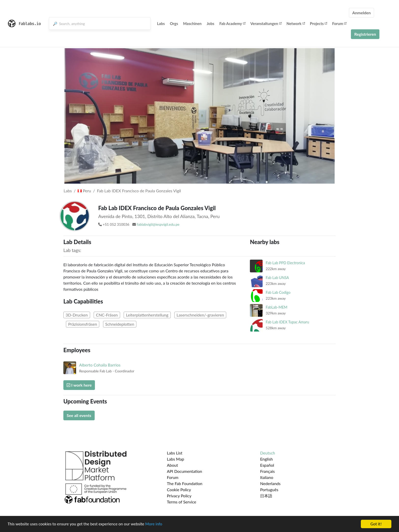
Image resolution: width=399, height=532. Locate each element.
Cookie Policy (179, 489)
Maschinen (192, 23)
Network (296, 23)
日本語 (266, 495)
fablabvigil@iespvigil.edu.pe (158, 224)
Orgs (174, 23)
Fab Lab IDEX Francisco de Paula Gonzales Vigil (139, 190)
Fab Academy (232, 23)
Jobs (210, 23)
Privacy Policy (179, 495)
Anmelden (361, 12)
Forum (339, 23)
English (266, 459)
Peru (84, 190)
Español (267, 465)
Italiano (266, 477)
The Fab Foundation (185, 483)
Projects (318, 23)
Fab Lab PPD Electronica (285, 263)
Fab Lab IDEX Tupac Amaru (287, 322)
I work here (79, 385)
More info (156, 524)
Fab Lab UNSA (277, 277)
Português (269, 489)
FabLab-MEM (276, 307)
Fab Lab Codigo (278, 292)
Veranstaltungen (265, 23)
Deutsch (267, 452)
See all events (79, 415)
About (172, 465)
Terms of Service (181, 501)
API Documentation (184, 471)
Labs (161, 23)
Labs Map (175, 459)
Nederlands (270, 483)
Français (267, 471)
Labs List (174, 452)
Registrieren (365, 34)
